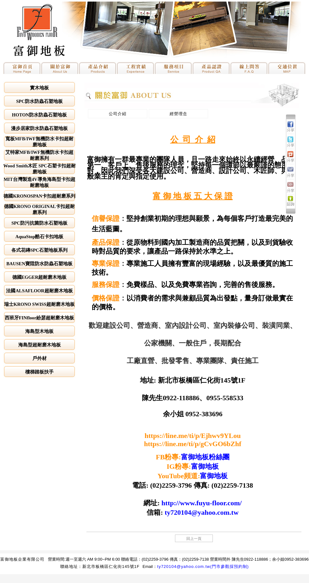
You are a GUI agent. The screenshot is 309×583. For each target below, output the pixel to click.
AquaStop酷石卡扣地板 (39, 236)
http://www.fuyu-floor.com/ (201, 503)
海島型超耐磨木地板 (39, 344)
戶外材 (39, 358)
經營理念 (178, 113)
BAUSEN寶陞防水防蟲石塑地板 (39, 263)
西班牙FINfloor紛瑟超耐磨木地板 (39, 317)
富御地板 (205, 466)
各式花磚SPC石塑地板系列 (39, 250)
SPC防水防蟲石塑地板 (39, 101)
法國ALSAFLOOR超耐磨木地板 (39, 290)
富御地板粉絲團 (205, 457)
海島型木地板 (39, 331)
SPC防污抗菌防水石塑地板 (39, 223)
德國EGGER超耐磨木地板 (39, 277)
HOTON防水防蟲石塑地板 (39, 114)
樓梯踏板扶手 (39, 371)
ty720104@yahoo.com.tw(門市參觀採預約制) (203, 566)
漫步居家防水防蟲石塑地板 (39, 128)
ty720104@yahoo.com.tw (201, 512)
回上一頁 (193, 538)
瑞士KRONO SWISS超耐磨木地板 (39, 304)
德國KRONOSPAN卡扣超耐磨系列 (39, 196)
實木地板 (39, 87)
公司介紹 (117, 113)
